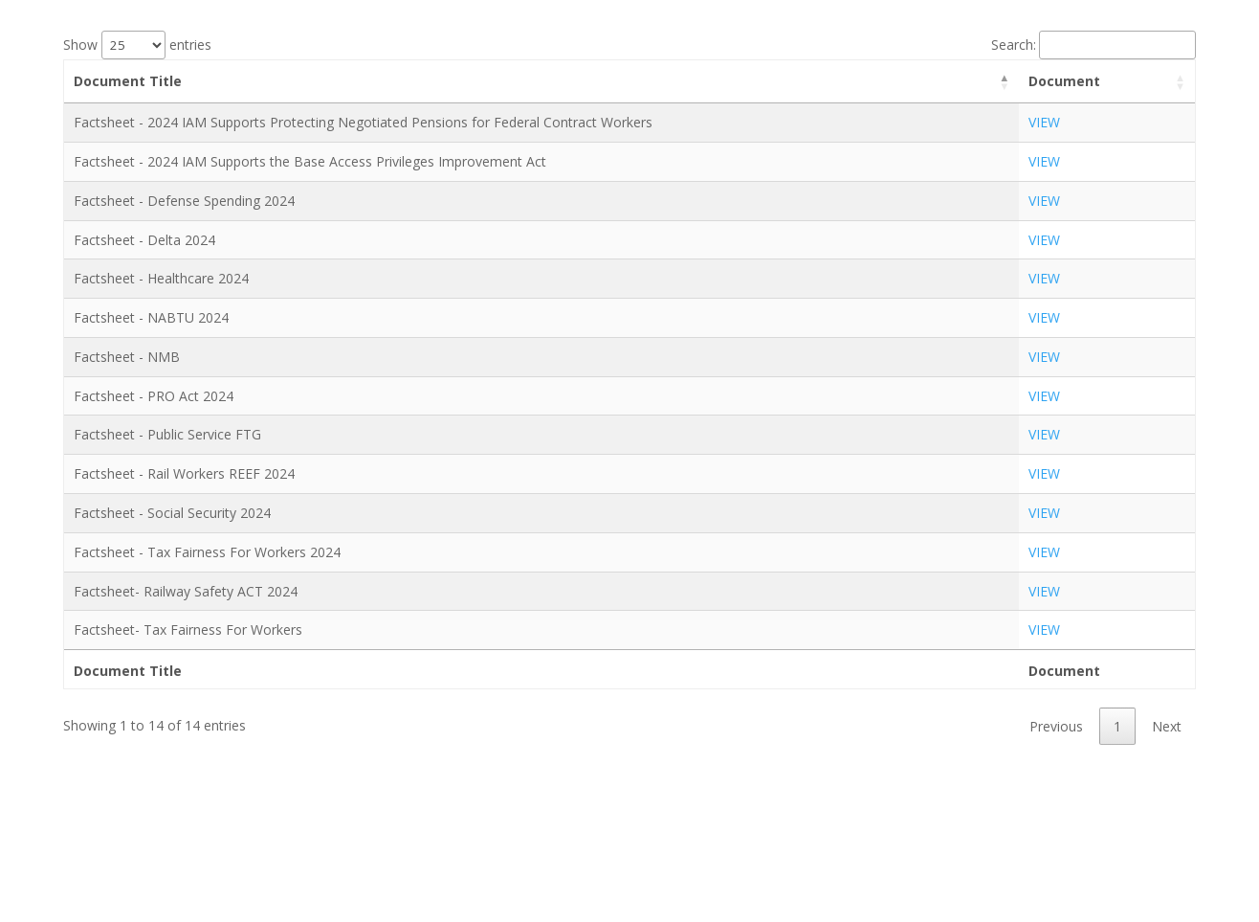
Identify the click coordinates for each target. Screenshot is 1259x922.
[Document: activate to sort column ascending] (1107, 81)
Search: (1093, 44)
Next (1167, 726)
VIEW (1044, 122)
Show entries (137, 44)
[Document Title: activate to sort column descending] (542, 81)
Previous (1056, 726)
